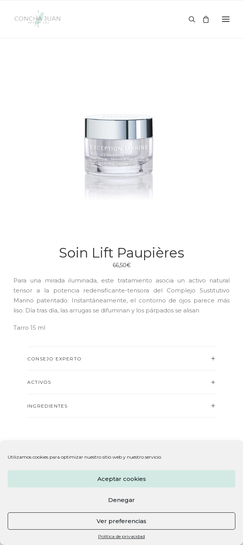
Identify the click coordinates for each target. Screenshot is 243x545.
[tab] (121, 358)
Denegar (121, 500)
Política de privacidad (121, 536)
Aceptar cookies (121, 478)
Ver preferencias (121, 521)
